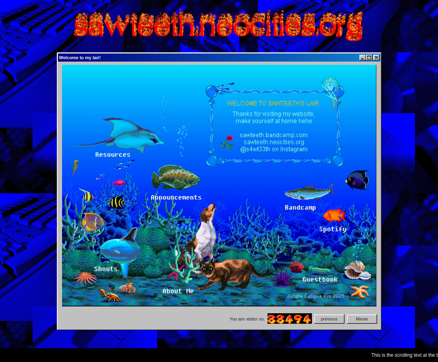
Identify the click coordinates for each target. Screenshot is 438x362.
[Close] (376, 57)
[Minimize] (362, 57)
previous (329, 318)
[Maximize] (369, 57)
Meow (361, 318)
